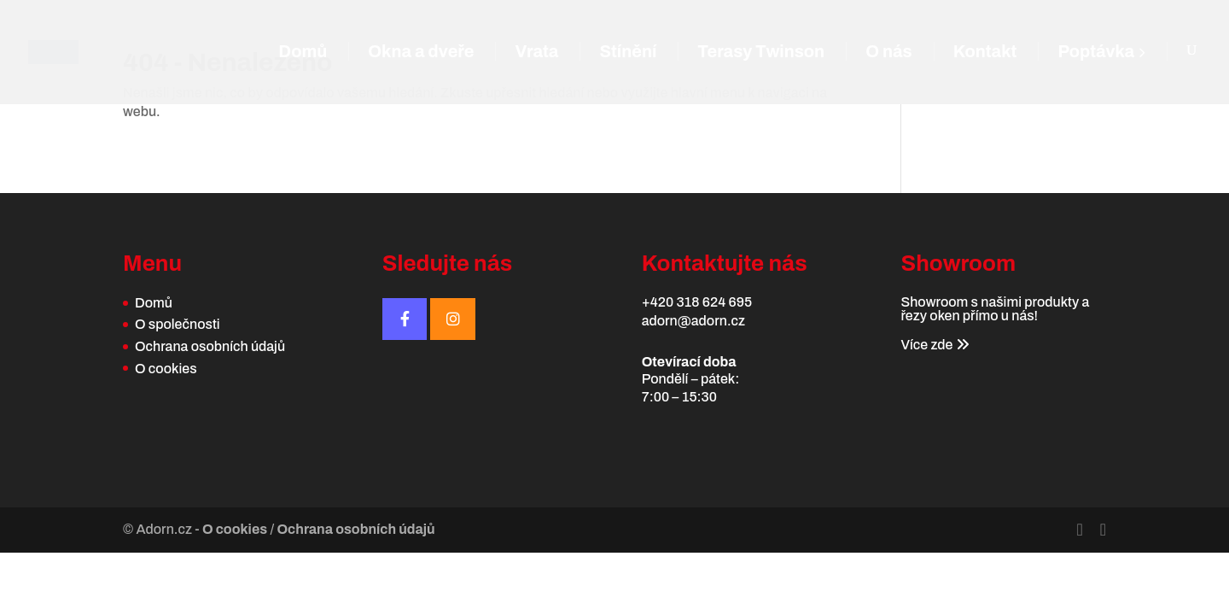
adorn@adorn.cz (693, 320)
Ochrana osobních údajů (210, 346)
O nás (888, 53)
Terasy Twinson (760, 53)
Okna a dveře (421, 53)
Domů (302, 53)
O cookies (166, 368)
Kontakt (985, 53)
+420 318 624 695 (697, 302)
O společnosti (177, 324)
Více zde (934, 344)
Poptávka (1101, 53)
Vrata (536, 53)
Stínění (627, 53)
